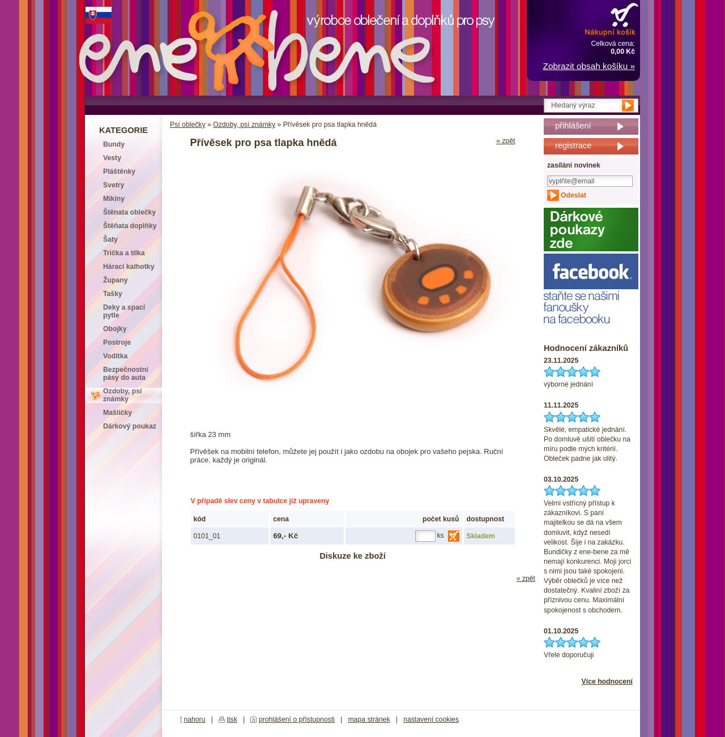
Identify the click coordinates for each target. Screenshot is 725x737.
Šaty (110, 239)
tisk (232, 719)
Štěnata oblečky (129, 212)
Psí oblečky (188, 124)
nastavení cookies (431, 719)
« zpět (505, 141)
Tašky (112, 294)
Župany (115, 280)
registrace (573, 145)
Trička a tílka (123, 253)
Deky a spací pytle (124, 311)
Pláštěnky (119, 171)
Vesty (112, 158)
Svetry (113, 185)
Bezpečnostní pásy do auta (125, 374)
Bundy (114, 144)
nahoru (194, 719)
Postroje (117, 342)
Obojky (114, 329)
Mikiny (114, 199)
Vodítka (115, 356)
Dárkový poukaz (129, 426)
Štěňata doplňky (130, 226)
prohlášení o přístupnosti (297, 719)
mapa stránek (369, 719)
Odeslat (573, 195)
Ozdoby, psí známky (244, 124)
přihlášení (573, 125)
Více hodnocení (607, 681)
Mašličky (117, 413)
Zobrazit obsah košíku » (589, 66)
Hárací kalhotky (128, 267)
